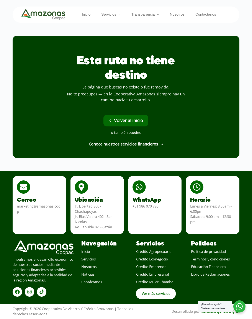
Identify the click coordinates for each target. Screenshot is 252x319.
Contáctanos (205, 14)
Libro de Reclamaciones (210, 274)
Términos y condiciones (210, 259)
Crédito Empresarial (152, 274)
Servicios (111, 14)
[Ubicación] (81, 187)
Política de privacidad (208, 251)
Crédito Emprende (151, 267)
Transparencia (145, 14)
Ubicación (89, 200)
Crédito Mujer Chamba (154, 282)
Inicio (86, 14)
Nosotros (177, 14)
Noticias (88, 274)
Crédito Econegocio (152, 259)
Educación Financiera (208, 267)
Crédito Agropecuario (154, 251)
